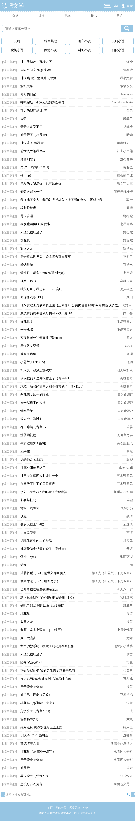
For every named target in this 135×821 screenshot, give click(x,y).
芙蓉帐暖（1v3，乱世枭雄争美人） (44, 573)
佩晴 (129, 208)
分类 (15, 16)
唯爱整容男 (125, 321)
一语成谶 (26, 329)
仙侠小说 (118, 50)
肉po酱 (128, 313)
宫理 (129, 354)
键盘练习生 (125, 143)
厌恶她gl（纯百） (32, 459)
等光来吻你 (28, 354)
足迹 (119, 16)
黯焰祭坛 (26, 264)
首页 (50, 807)
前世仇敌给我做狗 (33, 151)
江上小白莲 (125, 151)
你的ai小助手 (124, 646)
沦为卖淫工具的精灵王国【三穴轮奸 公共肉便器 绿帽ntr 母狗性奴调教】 (70, 305)
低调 (129, 362)
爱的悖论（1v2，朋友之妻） (40, 581)
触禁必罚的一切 (31, 191)
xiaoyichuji (126, 467)
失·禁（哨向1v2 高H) (34, 167)
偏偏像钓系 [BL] (31, 297)
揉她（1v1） (29, 281)
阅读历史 (74, 807)
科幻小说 (84, 50)
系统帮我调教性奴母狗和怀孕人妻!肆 (46, 313)
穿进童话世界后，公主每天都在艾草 (45, 256)
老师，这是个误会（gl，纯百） (42, 630)
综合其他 (50, 41)
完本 (67, 16)
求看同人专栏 (123, 751)
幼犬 (23, 565)
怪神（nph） (29, 557)
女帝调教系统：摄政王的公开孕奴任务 (47, 646)
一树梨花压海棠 (122, 492)
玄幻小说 (118, 41)
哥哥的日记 (28, 94)
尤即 (129, 638)
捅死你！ (26, 321)
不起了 (128, 256)
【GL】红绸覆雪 (32, 143)
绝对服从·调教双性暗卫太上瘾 (41, 727)
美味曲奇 (126, 378)
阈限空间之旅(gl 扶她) (35, 70)
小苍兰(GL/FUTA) (32, 362)
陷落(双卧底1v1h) (32, 662)
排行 (41, 16)
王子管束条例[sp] (32, 686)
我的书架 (61, 807)
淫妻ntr (128, 305)
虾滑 (129, 62)
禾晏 (129, 427)
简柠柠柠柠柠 (123, 191)
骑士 (129, 200)
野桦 (129, 459)
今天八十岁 (125, 589)
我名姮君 (126, 78)
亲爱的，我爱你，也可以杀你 (40, 183)
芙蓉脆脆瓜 (125, 443)
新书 (94, 16)
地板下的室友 (29, 508)
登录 (129, 6)
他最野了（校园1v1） (35, 135)
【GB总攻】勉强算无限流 (38, 78)
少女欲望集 (28, 532)
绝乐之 (128, 727)
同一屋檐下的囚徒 (33, 402)
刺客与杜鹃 (28, 500)
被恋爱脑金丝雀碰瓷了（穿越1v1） (44, 548)
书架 (115, 6)
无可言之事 (125, 435)
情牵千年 (26, 411)
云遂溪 (128, 524)
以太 (129, 768)
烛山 (129, 297)
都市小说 (84, 41)
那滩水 (128, 264)
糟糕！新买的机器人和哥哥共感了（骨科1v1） (52, 386)
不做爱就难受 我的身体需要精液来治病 (47, 670)
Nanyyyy (127, 94)
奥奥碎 (128, 273)
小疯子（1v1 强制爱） (35, 735)
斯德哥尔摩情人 (122, 743)
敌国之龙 (26, 248)
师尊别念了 (28, 159)
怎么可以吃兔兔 (31, 784)
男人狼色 (126, 289)
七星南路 (126, 224)
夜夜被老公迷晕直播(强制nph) (41, 337)
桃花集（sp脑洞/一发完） (38, 703)
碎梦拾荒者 (28, 208)
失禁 (23, 118)
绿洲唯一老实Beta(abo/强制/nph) (42, 273)
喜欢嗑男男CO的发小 (35, 224)
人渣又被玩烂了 (31, 232)
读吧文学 (13, 6)
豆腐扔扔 (126, 508)
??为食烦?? (125, 394)
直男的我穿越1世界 (33, 110)
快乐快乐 (126, 776)
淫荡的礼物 (28, 435)
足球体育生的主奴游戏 (36, 540)
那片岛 (128, 540)
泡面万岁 (126, 557)
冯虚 (129, 500)
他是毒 (25, 768)
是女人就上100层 (32, 524)
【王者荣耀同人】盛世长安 (39, 475)
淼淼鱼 (128, 118)
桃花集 (25, 240)
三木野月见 (125, 475)
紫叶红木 (126, 597)
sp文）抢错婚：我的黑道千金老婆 (43, 492)
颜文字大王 (125, 183)
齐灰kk (128, 678)
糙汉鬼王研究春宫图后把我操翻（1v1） (48, 597)
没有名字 (126, 159)
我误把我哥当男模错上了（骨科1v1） (46, 378)
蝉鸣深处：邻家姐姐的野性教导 (42, 102)
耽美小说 (17, 50)
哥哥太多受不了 (31, 126)
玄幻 (17, 41)
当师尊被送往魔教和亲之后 (39, 589)
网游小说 (50, 50)
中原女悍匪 (125, 630)
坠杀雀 (25, 451)
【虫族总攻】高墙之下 (36, 62)
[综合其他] (9, 62)
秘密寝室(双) (29, 719)
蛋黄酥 (128, 670)
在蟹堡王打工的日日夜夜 (37, 484)
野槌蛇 (128, 216)
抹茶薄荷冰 (125, 175)
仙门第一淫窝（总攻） (36, 695)
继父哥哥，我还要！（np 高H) (41, 289)
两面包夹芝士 (123, 784)
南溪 (129, 532)
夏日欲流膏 (28, 638)
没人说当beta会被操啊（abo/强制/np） (46, 678)
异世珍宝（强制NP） (35, 776)
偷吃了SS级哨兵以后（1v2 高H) (42, 605)
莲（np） (26, 175)
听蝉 (129, 135)
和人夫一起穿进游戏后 (36, 370)
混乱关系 (26, 86)
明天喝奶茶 (125, 370)
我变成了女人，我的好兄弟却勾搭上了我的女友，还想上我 (61, 200)
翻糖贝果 (126, 281)
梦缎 (129, 548)
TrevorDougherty (122, 102)
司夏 (129, 662)
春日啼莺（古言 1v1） (35, 427)
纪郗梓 (128, 126)
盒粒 (129, 451)
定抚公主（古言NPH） (36, 711)
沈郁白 (128, 735)
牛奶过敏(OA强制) (33, 443)
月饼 (129, 337)
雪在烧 (128, 70)
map (85, 807)
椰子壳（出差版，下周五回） (112, 573)
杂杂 (129, 110)
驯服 (23, 516)
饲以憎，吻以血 (31, 419)
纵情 (129, 516)
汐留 (129, 613)
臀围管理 (26, 216)
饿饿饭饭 (126, 86)
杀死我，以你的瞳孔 (34, 394)
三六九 (128, 719)
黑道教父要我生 (31, 346)
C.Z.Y (129, 346)
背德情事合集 (29, 743)
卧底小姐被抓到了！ (34, 467)
